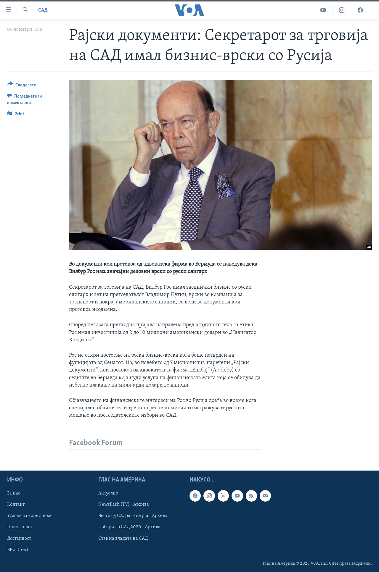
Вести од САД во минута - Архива (133, 516)
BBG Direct (17, 549)
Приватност (19, 527)
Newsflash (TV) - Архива (123, 504)
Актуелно (108, 493)
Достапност (19, 538)
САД (43, 10)
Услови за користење (29, 516)
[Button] (21, 86)
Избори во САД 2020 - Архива (129, 527)
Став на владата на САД (123, 538)
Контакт (16, 504)
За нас (13, 493)
